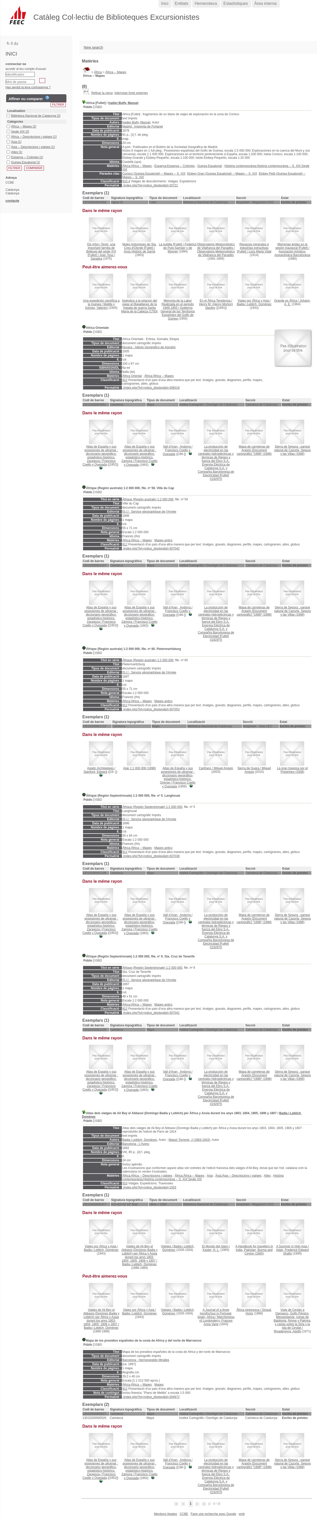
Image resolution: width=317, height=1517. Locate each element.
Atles (267, 1175)
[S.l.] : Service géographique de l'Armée (149, 511)
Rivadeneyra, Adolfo (287, 1331)
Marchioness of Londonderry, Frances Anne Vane (216, 1320)
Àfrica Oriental (132, 376)
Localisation (16, 111)
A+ (16, 43)
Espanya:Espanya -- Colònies (174, 166)
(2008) (292, 770)
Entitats (181, 3)
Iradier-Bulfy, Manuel (123, 103)
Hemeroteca (206, 3)
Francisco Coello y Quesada (99, 462)
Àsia (210, 1175)
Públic (88, 107)
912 (124, 380)
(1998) (254, 450)
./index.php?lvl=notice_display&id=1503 (149, 1187)
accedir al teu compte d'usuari (26, 69)
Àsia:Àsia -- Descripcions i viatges (238, 1175)
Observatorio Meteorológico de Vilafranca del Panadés (216, 253)
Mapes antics (163, 540)
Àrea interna (265, 3)
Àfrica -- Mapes (115, 72)
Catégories (15, 121)
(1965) (254, 1250)
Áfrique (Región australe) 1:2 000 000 (147, 499)
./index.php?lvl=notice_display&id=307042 (151, 548)
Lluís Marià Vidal (260, 251)
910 (124, 1183)
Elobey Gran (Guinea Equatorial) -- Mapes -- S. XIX (222, 173)
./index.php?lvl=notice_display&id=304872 (151, 1397)
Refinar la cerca (102, 93)
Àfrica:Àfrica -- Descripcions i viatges (147, 1175)
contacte (12, 201)
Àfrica (98, 72)
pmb (242, 1514)
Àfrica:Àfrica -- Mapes (137, 166)
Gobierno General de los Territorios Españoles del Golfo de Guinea (178, 313)
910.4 (126, 181)
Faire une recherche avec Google (213, 1514)
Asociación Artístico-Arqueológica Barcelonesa (292, 253)
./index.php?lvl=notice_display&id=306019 (151, 387)
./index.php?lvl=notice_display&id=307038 (151, 856)
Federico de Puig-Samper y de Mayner (179, 248)
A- (8, 42)
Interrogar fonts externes (131, 93)
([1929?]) (216, 463)
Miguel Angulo (223, 768)
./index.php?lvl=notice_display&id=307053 (151, 709)
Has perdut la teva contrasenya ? (28, 87)
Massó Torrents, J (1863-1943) (189, 1140)
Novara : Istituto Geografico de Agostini (148, 347)
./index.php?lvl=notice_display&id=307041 (151, 1013)
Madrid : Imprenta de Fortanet (142, 126)
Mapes (158, 1384)
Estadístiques (235, 3)
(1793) (139, 306)
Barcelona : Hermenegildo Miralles (145, 1360)
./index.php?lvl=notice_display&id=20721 (150, 185)
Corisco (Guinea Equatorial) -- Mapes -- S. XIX (153, 173)
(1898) (139, 768)
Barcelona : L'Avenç (135, 1144)
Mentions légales (165, 1514)
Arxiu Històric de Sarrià (139, 251)
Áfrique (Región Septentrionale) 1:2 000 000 (152, 807)
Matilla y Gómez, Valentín (100, 306)
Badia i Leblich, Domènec (254, 304)
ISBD (98, 107)
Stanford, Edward (95, 772)
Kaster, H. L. (211, 1250)
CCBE (184, 1514)
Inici (164, 3)
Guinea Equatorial (209, 166)
